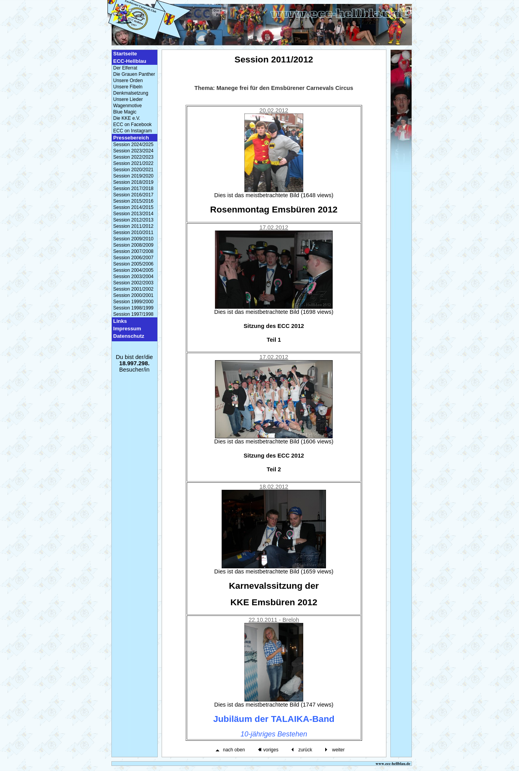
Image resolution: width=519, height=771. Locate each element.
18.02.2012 (273, 486)
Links (120, 321)
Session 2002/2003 (133, 283)
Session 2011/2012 (133, 226)
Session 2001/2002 (133, 289)
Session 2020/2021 (133, 169)
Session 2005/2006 (133, 264)
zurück (305, 750)
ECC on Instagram (132, 131)
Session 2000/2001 (133, 295)
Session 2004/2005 (133, 270)
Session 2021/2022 (133, 163)
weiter (338, 750)
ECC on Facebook (132, 124)
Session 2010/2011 (133, 232)
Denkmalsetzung (130, 93)
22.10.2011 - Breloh (274, 620)
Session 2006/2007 (133, 257)
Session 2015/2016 (133, 201)
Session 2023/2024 (133, 151)
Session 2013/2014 (133, 213)
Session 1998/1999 (133, 308)
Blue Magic (125, 112)
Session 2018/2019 (133, 182)
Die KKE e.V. (126, 118)
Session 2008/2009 (133, 245)
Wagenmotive (127, 105)
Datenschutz (128, 336)
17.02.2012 (273, 227)
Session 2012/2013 (133, 220)
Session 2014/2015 (133, 207)
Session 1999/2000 (133, 301)
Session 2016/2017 (133, 195)
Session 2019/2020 (133, 176)
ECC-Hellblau (129, 61)
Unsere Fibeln (128, 87)
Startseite (125, 54)
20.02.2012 (273, 110)
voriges (271, 750)
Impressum (127, 328)
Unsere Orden (128, 80)
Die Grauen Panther (134, 74)
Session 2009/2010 (133, 239)
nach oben (234, 750)
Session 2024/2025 (133, 144)
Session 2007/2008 (133, 251)
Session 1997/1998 (133, 314)
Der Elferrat (125, 68)
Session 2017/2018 (133, 188)
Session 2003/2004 (133, 276)
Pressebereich (131, 138)
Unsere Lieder (128, 99)
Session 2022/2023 (133, 157)
